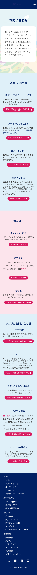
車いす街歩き (9, 498)
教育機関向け (11, 505)
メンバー (9, 541)
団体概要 (7, 534)
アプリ (6, 477)
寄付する (7, 512)
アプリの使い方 (11, 484)
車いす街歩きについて (14, 502)
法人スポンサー (11, 520)
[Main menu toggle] (34, 4)
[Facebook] (22, 560)
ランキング (9, 490)
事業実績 (9, 551)
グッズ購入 (10, 526)
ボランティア (10, 544)
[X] (9, 560)
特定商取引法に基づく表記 (16, 529)
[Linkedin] (28, 560)
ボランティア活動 (12, 523)
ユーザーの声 (11, 487)
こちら (23, 269)
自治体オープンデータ (14, 494)
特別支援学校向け (13, 508)
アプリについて (11, 480)
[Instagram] (15, 560)
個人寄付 (9, 516)
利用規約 (7, 415)
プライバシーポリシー (14, 554)
